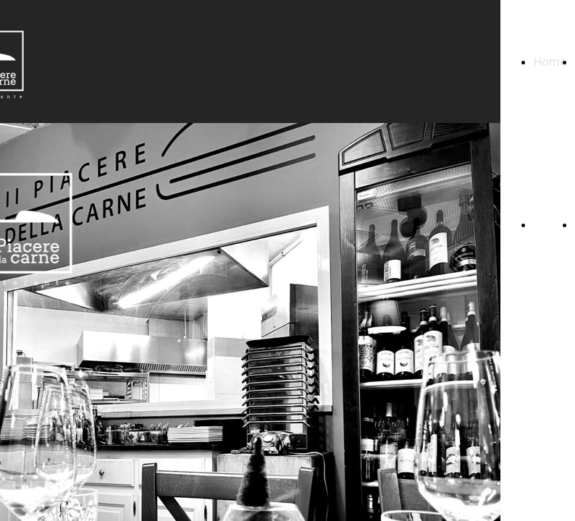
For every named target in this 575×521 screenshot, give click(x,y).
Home (550, 61)
